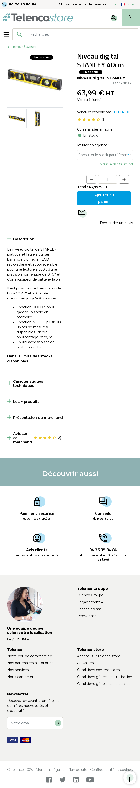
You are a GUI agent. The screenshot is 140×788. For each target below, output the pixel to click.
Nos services (18, 670)
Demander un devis (116, 223)
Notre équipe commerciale (29, 656)
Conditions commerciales (98, 670)
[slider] (88, 119)
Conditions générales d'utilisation (104, 677)
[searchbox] (82, 34)
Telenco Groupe (90, 595)
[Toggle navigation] (6, 34)
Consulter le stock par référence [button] (104, 155)
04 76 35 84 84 (23, 4)
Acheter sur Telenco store (98, 656)
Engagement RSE (92, 602)
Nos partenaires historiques (30, 663)
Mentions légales (50, 769)
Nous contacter (20, 677)
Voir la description (116, 164)
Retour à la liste (21, 47)
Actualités (85, 663)
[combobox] (75, 34)
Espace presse (89, 609)
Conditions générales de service (103, 684)
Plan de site (77, 769)
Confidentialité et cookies (111, 769)
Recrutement (88, 616)
